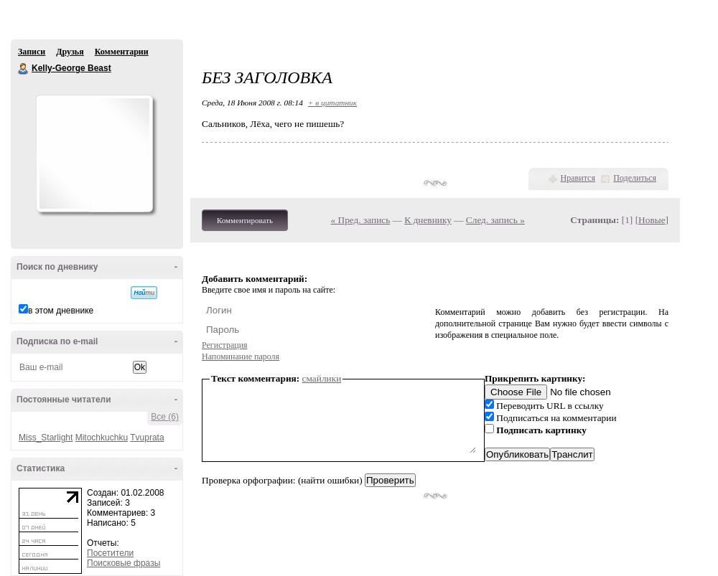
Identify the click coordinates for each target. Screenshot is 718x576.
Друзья (69, 52)
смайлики (322, 378)
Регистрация (225, 345)
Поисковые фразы (123, 563)
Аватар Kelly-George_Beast (94, 153)
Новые (651, 219)
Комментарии (122, 52)
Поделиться (634, 178)
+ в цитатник (332, 102)
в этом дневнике (60, 311)
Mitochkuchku (101, 438)
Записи (31, 52)
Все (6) (165, 417)
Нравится (578, 178)
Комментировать (245, 220)
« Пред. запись (361, 219)
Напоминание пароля (240, 356)
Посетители (110, 553)
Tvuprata (147, 438)
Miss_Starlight (46, 438)
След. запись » (495, 219)
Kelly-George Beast (23, 69)
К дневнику (428, 219)
